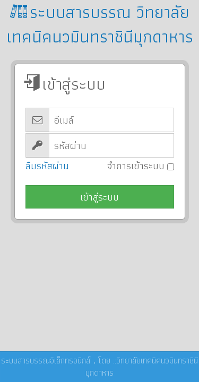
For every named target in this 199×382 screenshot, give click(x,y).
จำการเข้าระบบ (140, 166)
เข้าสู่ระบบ (99, 197)
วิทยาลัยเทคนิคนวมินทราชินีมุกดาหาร (141, 366)
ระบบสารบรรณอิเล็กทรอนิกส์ (46, 360)
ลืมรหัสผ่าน (47, 166)
